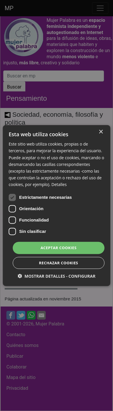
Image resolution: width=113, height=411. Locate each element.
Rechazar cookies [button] (58, 262)
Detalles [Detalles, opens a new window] (58, 184)
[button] (56, 276)
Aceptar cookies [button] (58, 247)
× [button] (100, 132)
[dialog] (56, 205)
